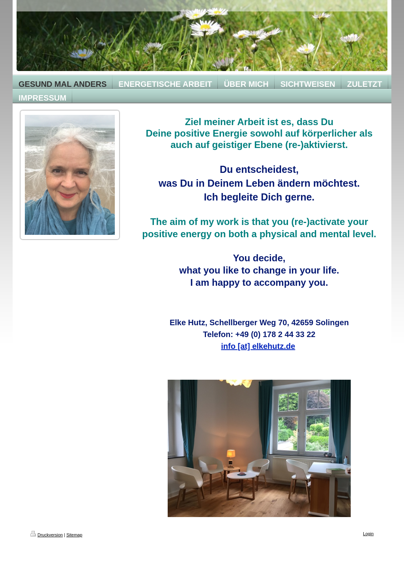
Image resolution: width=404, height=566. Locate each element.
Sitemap (74, 534)
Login (368, 533)
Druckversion (46, 534)
